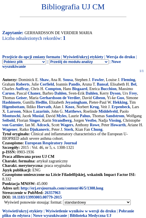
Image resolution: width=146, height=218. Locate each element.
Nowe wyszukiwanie (50, 215)
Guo (120, 98)
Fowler (98, 80)
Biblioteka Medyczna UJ (90, 215)
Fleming (128, 80)
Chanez (34, 93)
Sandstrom (115, 116)
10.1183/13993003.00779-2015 (37, 197)
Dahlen (60, 93)
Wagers (67, 125)
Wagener (10, 129)
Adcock (42, 125)
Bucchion (109, 89)
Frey (133, 93)
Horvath (44, 107)
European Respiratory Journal (51, 143)
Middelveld (108, 111)
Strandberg (62, 120)
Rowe (94, 125)
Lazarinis (41, 111)
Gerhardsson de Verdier (59, 98)
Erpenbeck (120, 107)
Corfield (47, 84)
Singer (34, 120)
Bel (133, 84)
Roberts (22, 84)
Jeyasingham (76, 102)
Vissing (115, 120)
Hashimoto (11, 102)
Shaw (44, 80)
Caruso (8, 93)
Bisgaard (79, 89)
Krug (94, 107)
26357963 (52, 193)
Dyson (115, 93)
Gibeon (99, 98)
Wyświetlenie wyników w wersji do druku (81, 211)
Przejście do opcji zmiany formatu (31, 57)
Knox (69, 107)
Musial (38, 116)
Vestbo (90, 120)
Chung (96, 129)
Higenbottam (13, 107)
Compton (53, 89)
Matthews (73, 111)
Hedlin (41, 102)
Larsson (14, 111)
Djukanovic (40, 129)
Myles (61, 116)
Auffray (22, 89)
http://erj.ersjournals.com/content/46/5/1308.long (62, 188)
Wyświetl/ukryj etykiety (83, 57)
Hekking (120, 102)
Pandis (74, 84)
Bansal (102, 84)
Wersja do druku (120, 57)
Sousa (68, 80)
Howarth (118, 125)
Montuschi (11, 116)
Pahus (85, 116)
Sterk (69, 129)
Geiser (21, 98)
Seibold (8, 120)
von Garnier (12, 125)
